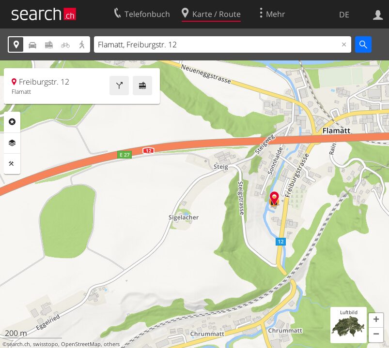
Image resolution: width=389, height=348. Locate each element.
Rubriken (12, 122)
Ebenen (12, 143)
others (112, 344)
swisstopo (45, 344)
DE (344, 14)
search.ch (18, 344)
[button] (376, 320)
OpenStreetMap (81, 344)
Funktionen (12, 164)
